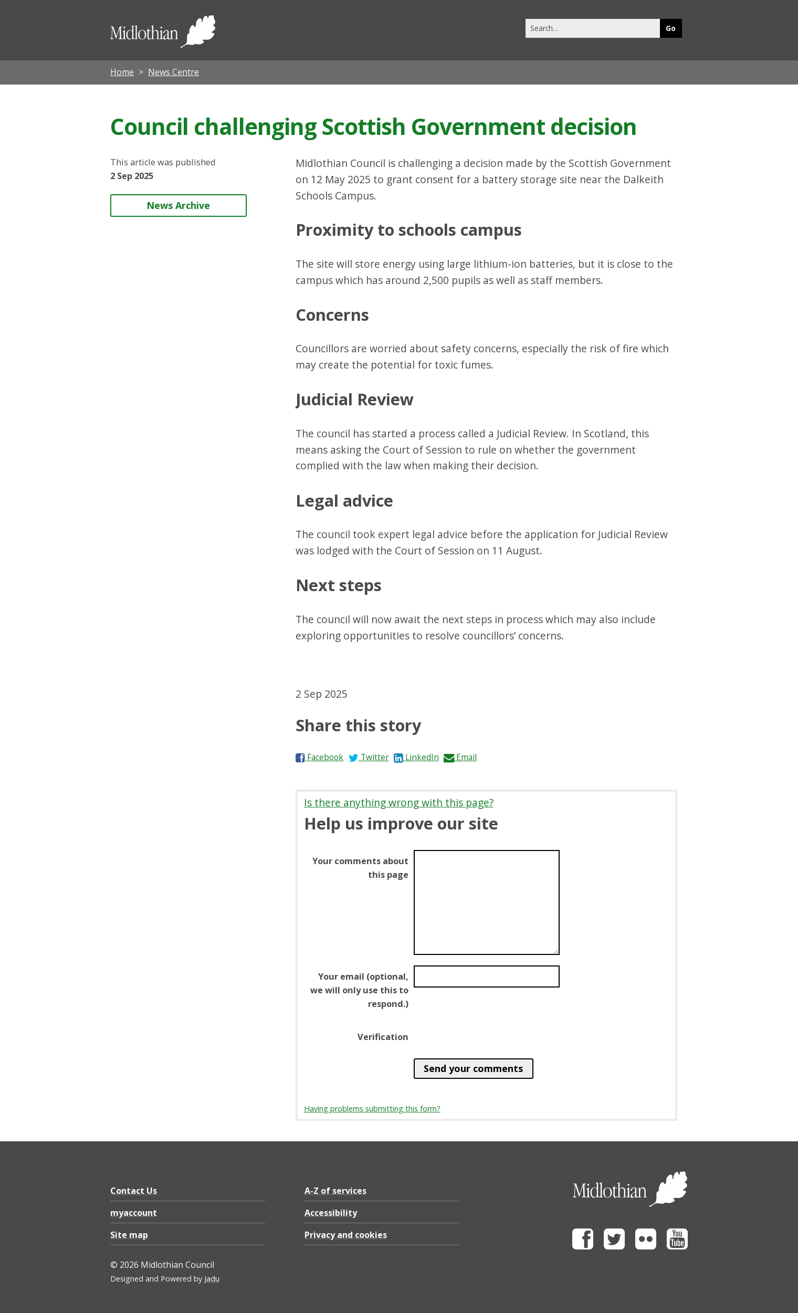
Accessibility (330, 1213)
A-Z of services (335, 1190)
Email (460, 757)
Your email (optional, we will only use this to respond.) (359, 990)
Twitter (369, 757)
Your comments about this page (360, 867)
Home (122, 72)
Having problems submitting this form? (372, 1109)
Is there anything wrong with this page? (399, 802)
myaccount (133, 1213)
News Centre (173, 72)
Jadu (211, 1279)
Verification (383, 1037)
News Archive (178, 205)
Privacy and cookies (345, 1235)
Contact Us (133, 1190)
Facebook (319, 757)
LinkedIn (416, 757)
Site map (129, 1235)
